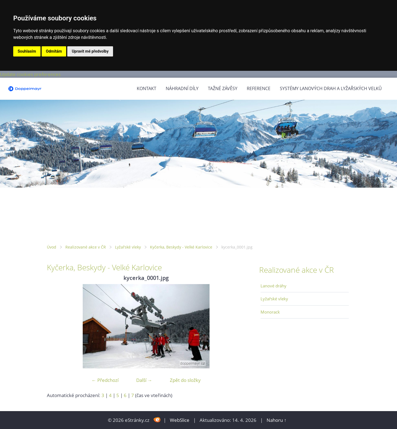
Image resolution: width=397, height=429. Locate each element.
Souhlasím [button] (27, 51)
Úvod (51, 247)
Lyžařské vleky (128, 247)
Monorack (270, 312)
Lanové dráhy (273, 285)
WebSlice (179, 420)
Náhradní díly (182, 88)
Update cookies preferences (30, 74)
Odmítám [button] (54, 51)
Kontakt (146, 88)
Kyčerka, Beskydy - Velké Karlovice (181, 247)
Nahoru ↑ (276, 420)
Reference (258, 88)
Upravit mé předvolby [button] (90, 51)
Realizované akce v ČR (85, 247)
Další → (144, 380)
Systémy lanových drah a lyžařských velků (331, 88)
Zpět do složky (185, 380)
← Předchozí (105, 380)
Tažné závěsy (222, 88)
